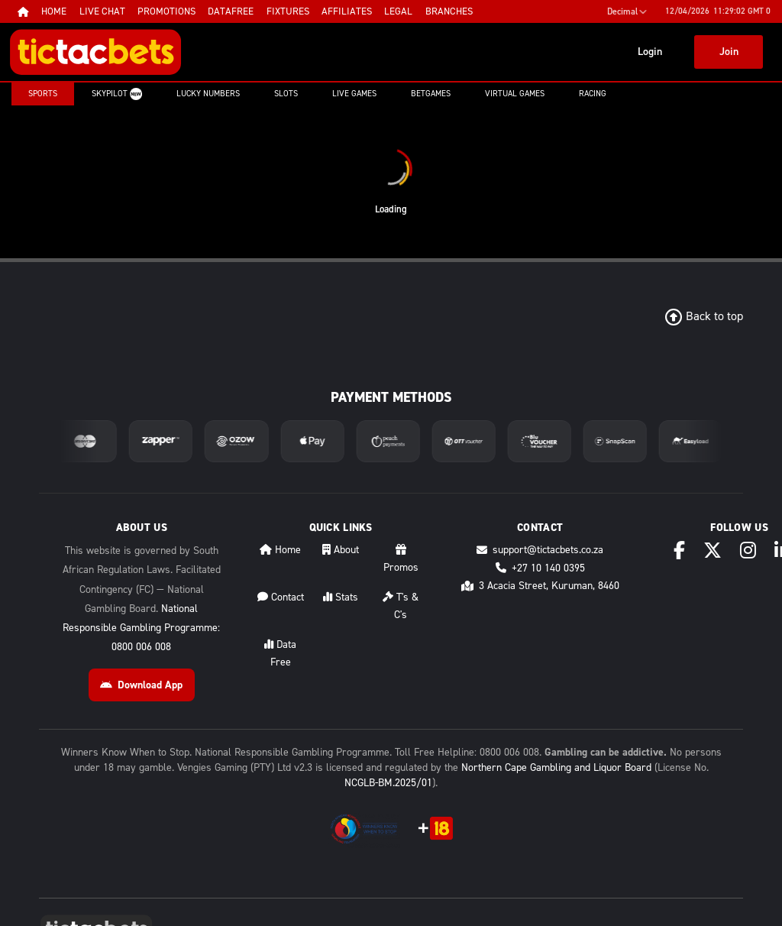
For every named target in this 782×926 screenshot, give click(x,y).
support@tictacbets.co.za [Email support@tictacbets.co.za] (540, 549)
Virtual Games (514, 93)
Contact (280, 597)
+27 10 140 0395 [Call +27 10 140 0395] (540, 568)
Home (280, 549)
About (340, 549)
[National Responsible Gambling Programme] (364, 828)
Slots (286, 93)
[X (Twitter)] (712, 550)
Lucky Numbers (208, 93)
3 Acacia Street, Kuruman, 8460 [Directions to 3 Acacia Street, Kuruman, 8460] (540, 585)
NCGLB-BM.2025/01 (388, 782)
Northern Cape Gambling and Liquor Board (556, 767)
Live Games (354, 93)
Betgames (431, 93)
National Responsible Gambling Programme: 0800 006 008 (141, 627)
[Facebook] (679, 550)
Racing (592, 93)
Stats (340, 597)
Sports (42, 93)
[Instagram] (748, 550)
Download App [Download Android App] (141, 685)
